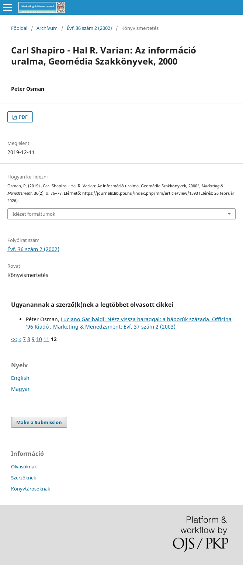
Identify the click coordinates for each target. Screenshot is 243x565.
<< (14, 339)
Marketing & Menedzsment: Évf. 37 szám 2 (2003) (114, 326)
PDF (23, 117)
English (20, 377)
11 (46, 339)
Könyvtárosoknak (30, 488)
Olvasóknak (24, 466)
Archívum (47, 28)
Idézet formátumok (34, 214)
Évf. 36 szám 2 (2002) (89, 28)
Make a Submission (39, 422)
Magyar (20, 388)
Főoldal (19, 28)
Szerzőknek (23, 477)
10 (39, 339)
